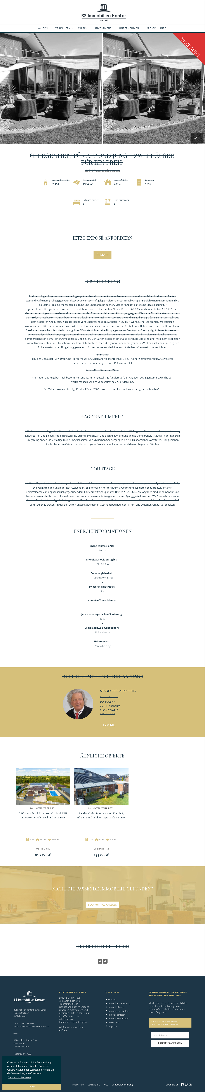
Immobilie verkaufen (118, 1010)
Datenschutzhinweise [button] (19, 1077)
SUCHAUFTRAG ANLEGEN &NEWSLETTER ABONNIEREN (164, 1023)
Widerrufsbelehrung (122, 1084)
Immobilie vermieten (118, 1018)
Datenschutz (94, 1084)
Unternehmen (129, 28)
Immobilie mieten (116, 1014)
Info (163, 28)
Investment (103, 28)
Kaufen (43, 28)
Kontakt (112, 999)
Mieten (83, 28)
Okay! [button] (32, 1086)
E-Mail (103, 254)
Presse (151, 28)
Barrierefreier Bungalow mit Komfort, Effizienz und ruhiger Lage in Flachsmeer (101, 815)
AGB (106, 1084)
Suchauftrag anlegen (102, 904)
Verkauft (190, 47)
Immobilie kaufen (116, 1007)
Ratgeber (112, 1026)
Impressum (78, 1084)
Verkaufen (63, 28)
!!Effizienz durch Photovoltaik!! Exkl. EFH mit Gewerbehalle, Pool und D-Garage (43, 815)
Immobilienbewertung (119, 1003)
